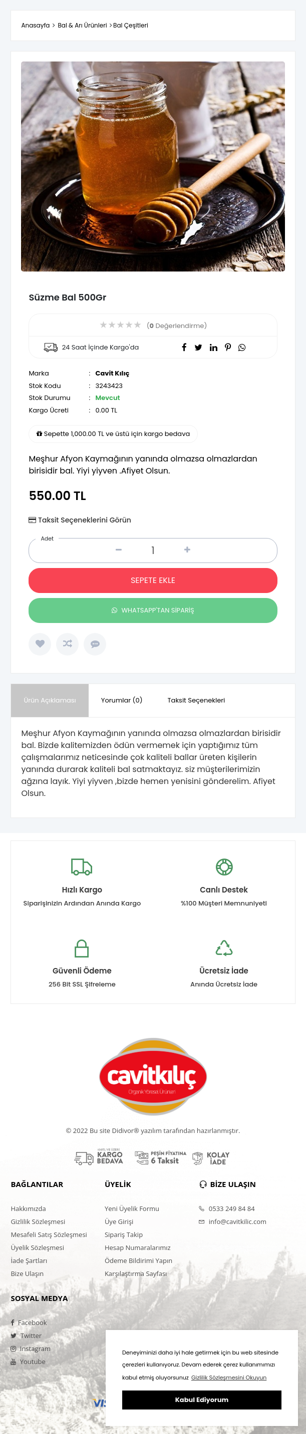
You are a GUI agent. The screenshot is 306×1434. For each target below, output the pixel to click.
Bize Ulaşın (27, 1274)
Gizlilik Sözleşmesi (38, 1222)
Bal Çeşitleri (130, 25)
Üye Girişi (119, 1222)
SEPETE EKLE (153, 580)
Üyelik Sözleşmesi (37, 1248)
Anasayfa (35, 25)
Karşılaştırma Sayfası (136, 1274)
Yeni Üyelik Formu (132, 1208)
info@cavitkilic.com (232, 1222)
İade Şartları (29, 1260)
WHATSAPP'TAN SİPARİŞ (153, 610)
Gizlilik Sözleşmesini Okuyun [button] (228, 1378)
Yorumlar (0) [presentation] (122, 700)
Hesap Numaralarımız (138, 1248)
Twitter (26, 1336)
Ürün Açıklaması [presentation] (50, 700)
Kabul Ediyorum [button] (201, 1399)
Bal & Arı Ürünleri (82, 25)
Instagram (31, 1348)
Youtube (28, 1362)
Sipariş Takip (124, 1234)
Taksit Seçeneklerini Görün (84, 520)
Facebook (29, 1322)
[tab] (49, 701)
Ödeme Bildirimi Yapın (138, 1260)
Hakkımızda (28, 1208)
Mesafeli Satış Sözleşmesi (49, 1234)
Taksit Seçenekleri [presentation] (196, 700)
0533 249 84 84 (226, 1208)
